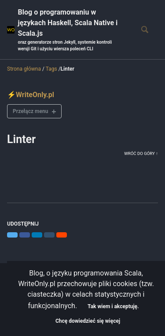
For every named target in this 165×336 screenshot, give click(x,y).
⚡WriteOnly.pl (30, 95)
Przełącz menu (30, 111)
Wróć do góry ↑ (141, 153)
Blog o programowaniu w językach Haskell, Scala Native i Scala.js (71, 30)
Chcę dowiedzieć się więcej (87, 321)
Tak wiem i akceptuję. (113, 306)
